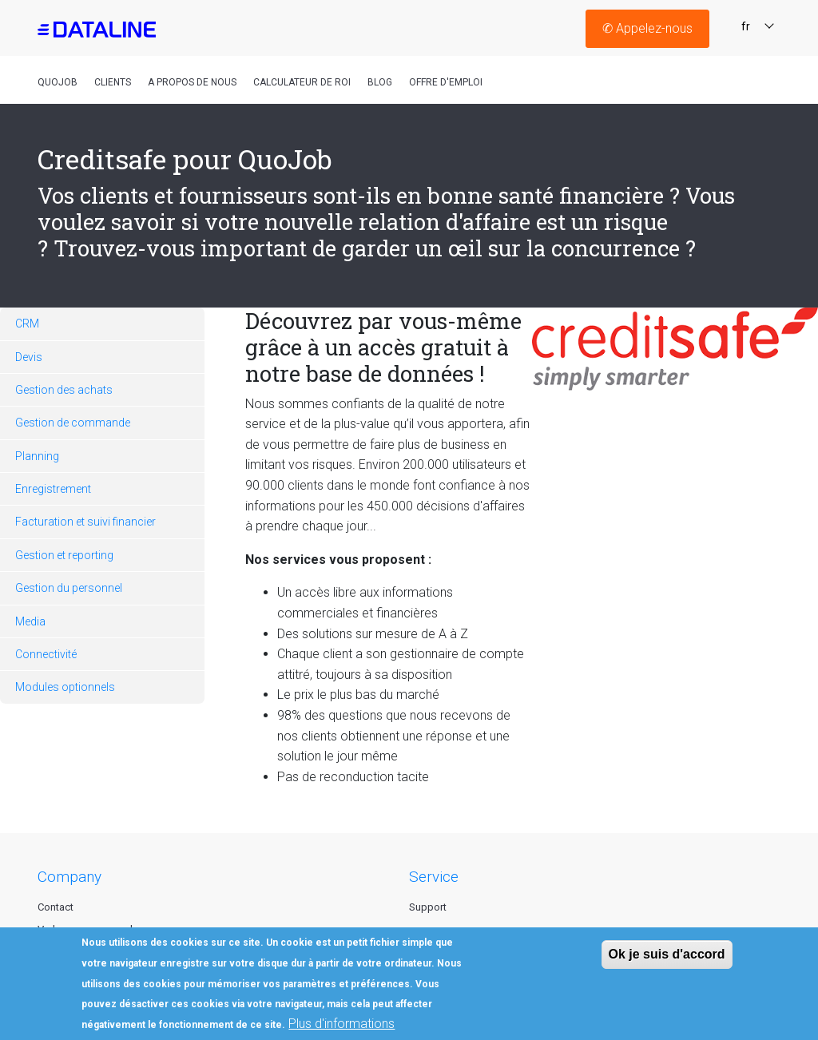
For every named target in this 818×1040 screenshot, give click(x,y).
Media (30, 621)
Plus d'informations (341, 1023)
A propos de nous (192, 82)
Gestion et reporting (64, 555)
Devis (28, 357)
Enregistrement (53, 488)
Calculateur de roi (302, 82)
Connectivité (46, 654)
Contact (55, 907)
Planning (37, 456)
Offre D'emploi (445, 82)
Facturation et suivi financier (85, 521)
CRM (27, 323)
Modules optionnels (65, 687)
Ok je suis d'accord (667, 954)
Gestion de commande (72, 422)
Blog (379, 82)
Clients (112, 82)
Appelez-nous (647, 28)
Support (428, 907)
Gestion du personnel (68, 588)
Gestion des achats (64, 389)
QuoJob (57, 82)
